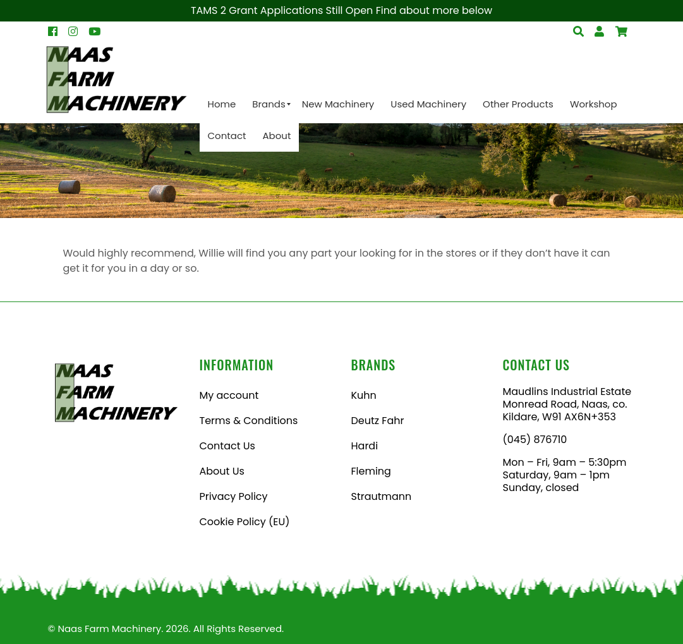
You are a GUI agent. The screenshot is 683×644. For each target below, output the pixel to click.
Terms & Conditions (249, 420)
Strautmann (381, 496)
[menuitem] (222, 104)
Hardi (364, 446)
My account (229, 395)
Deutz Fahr (377, 420)
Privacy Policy (234, 496)
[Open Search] (621, 31)
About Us (222, 471)
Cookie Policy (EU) (245, 521)
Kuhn (364, 395)
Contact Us (227, 446)
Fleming (371, 471)
